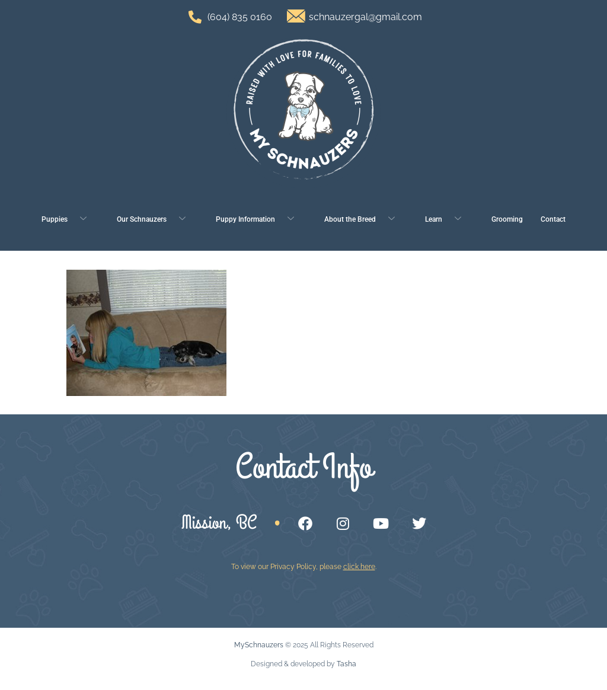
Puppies (68, 219)
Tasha (346, 664)
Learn (447, 219)
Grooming (507, 219)
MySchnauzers (258, 645)
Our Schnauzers (155, 219)
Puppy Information (259, 219)
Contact (553, 219)
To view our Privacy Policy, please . (303, 567)
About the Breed (364, 219)
